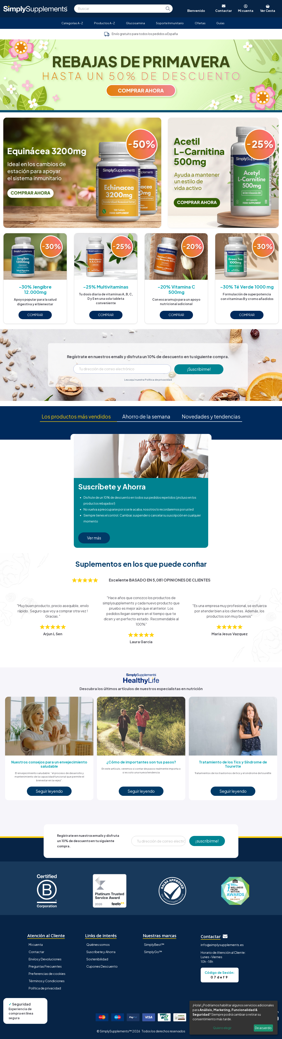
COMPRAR (35, 315)
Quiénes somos (98, 944)
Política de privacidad (45, 988)
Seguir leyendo (49, 791)
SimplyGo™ (153, 952)
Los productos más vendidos (76, 416)
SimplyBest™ (154, 944)
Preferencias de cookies (47, 974)
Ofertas (200, 23)
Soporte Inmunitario (170, 23)
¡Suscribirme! (199, 369)
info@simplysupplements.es (222, 944)
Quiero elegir (222, 1028)
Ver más (94, 537)
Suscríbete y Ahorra (100, 952)
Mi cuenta (36, 944)
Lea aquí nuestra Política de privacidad (148, 379)
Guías (220, 23)
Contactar (36, 952)
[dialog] (233, 1018)
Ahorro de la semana (146, 416)
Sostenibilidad (97, 959)
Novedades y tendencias (211, 416)
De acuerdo (263, 1028)
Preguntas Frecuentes (45, 966)
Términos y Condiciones (47, 981)
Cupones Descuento (102, 966)
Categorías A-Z (72, 23)
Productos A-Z (104, 23)
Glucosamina (135, 23)
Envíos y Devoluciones (45, 959)
